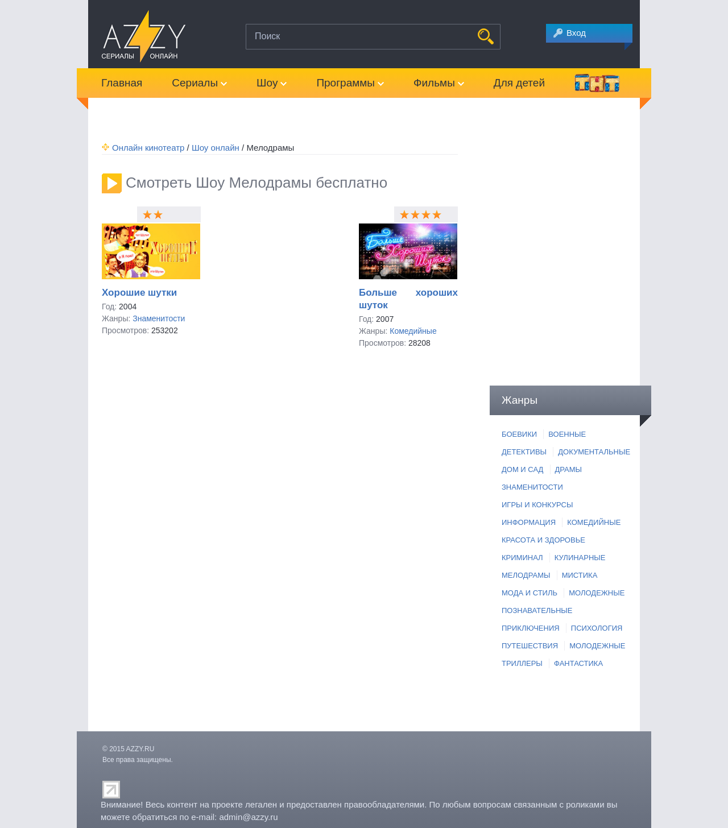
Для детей (519, 83)
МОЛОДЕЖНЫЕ (596, 593)
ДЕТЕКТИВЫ (524, 452)
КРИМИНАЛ (522, 557)
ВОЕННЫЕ (567, 434)
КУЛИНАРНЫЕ (580, 557)
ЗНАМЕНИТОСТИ (532, 487)
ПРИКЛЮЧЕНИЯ (531, 628)
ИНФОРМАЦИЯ (529, 522)
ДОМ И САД (522, 469)
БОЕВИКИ (519, 434)
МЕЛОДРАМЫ (526, 575)
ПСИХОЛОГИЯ (597, 628)
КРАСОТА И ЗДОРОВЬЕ (543, 540)
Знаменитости (159, 318)
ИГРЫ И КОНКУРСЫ (537, 504)
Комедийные (413, 331)
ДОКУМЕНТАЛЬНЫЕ (594, 452)
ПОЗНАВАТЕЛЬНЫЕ (537, 610)
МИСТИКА (580, 575)
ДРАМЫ (568, 469)
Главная (121, 83)
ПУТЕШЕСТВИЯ (530, 645)
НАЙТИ (486, 36)
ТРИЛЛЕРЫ (522, 663)
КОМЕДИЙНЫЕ (594, 522)
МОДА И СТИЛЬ (529, 593)
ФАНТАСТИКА (578, 663)
